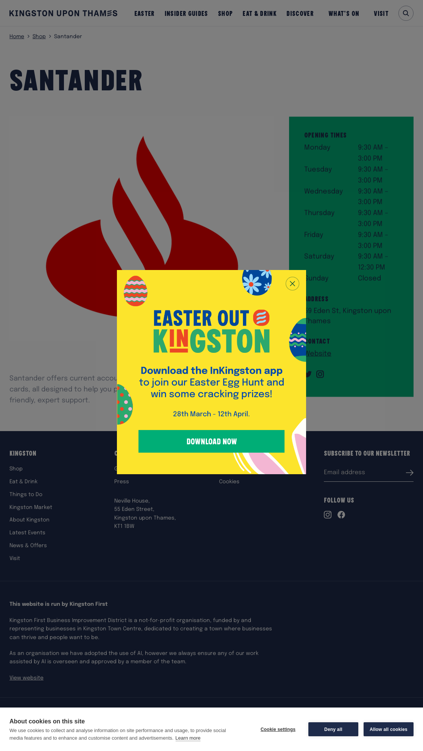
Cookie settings (278, 729)
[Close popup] (292, 283)
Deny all (333, 729)
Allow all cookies (388, 729)
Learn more (188, 738)
